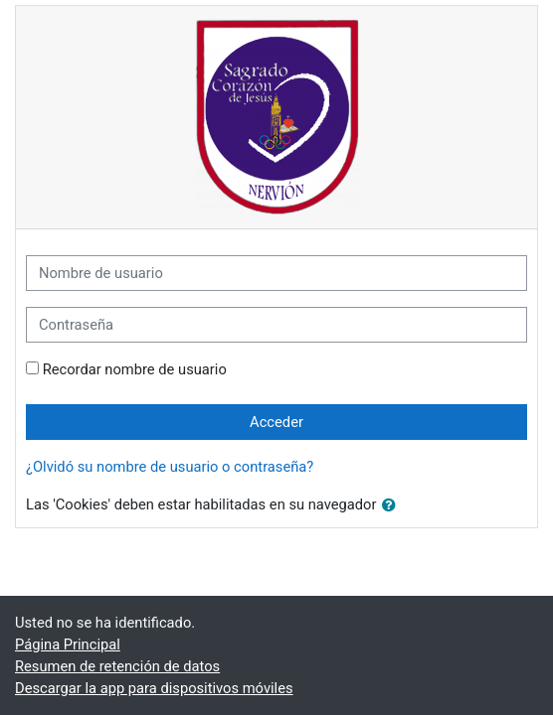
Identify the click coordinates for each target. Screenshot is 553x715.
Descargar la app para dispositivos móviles (154, 688)
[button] (393, 505)
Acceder (276, 422)
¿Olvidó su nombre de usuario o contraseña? (169, 467)
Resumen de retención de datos (117, 666)
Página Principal (67, 644)
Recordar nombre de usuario (135, 369)
